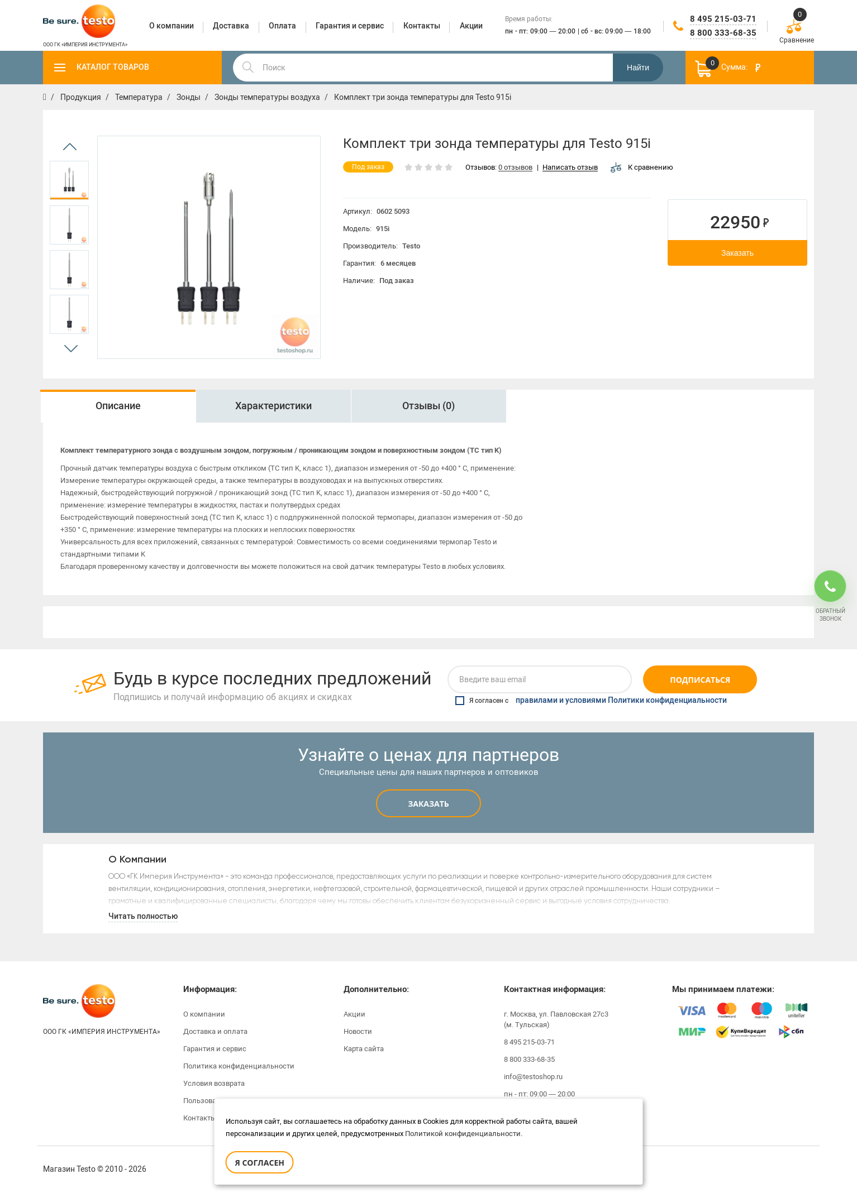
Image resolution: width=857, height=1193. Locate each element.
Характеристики (273, 406)
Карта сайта (364, 1049)
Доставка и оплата (215, 1031)
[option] (69, 180)
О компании (204, 1014)
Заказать (737, 252)
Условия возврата (214, 1083)
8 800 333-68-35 (723, 33)
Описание (118, 406)
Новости (358, 1031)
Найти (638, 67)
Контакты (199, 1118)
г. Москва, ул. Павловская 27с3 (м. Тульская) (556, 1019)
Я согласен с (591, 700)
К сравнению (642, 167)
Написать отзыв (570, 167)
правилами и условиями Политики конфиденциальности (621, 700)
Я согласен (259, 1162)
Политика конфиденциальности (238, 1066)
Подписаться (700, 679)
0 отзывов (515, 167)
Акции (354, 1014)
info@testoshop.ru (533, 1076)
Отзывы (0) (428, 406)
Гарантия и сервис (214, 1049)
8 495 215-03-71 (723, 19)
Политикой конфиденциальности (463, 1133)
